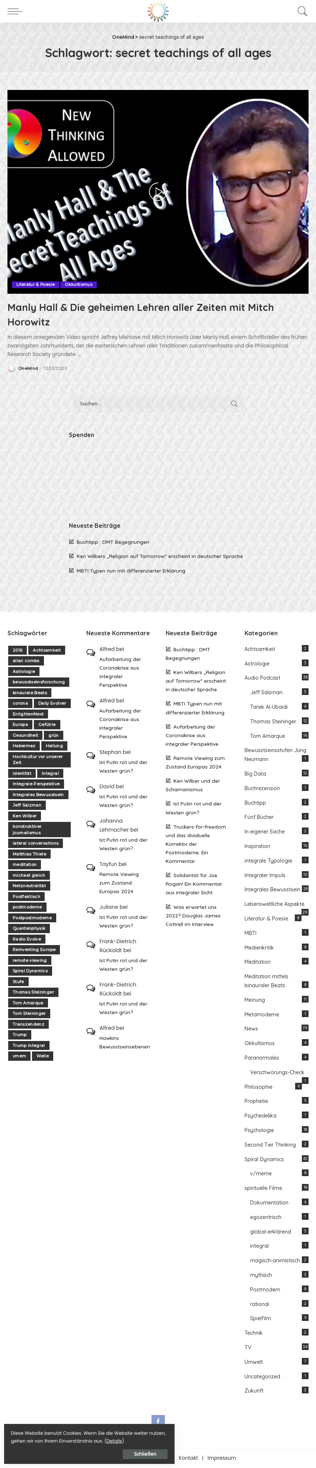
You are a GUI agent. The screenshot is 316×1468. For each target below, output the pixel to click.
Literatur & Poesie (35, 284)
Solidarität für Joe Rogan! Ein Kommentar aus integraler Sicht (194, 883)
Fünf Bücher (259, 817)
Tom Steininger (29, 1013)
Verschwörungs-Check (277, 1072)
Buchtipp (255, 802)
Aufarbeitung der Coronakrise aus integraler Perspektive (120, 671)
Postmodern (265, 1289)
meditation (24, 864)
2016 (17, 649)
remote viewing (30, 960)
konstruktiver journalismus (27, 829)
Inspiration (257, 845)
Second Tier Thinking (270, 1144)
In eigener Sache (265, 831)
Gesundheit (25, 735)
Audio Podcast (262, 677)
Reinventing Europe (34, 949)
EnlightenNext (28, 713)
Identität (22, 773)
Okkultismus (79, 284)
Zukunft (254, 1390)
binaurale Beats (30, 692)
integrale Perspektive (36, 783)
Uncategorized (262, 1376)
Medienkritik (259, 947)
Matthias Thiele (29, 853)
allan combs (26, 660)
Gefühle (46, 724)
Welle (42, 1056)
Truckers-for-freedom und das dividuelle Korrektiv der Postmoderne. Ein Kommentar (196, 843)
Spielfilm (260, 1318)
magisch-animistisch (275, 1260)
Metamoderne (262, 1014)
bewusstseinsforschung (39, 682)
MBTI (250, 932)
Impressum (222, 1458)
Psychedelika (261, 1115)
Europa (20, 724)
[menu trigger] (16, 11)
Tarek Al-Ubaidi (269, 707)
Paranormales (262, 1057)
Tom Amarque (28, 1002)
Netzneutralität (29, 885)
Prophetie (256, 1101)
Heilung (54, 745)
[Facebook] (158, 1421)
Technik (254, 1333)
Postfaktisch (26, 896)
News (251, 1028)
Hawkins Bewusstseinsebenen (124, 1041)
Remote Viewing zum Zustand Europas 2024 (119, 882)
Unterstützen (153, 1458)
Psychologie (259, 1129)
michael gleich (29, 875)
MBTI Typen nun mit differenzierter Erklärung (131, 570)
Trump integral (29, 1045)
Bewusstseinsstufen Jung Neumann (275, 755)
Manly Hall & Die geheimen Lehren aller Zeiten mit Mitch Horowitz (149, 313)
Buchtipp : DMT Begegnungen (113, 542)
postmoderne (27, 907)
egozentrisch (265, 1216)
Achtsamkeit (47, 649)
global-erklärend (270, 1231)
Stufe (18, 981)
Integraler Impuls (265, 875)
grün (53, 735)
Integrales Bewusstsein (38, 794)
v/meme (261, 1173)
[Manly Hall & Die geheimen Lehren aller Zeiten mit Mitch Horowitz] (158, 192)
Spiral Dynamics (30, 970)
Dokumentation (269, 1202)
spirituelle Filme (263, 1188)
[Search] (301, 11)
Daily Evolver (52, 703)
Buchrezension (262, 788)
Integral (50, 773)
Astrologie (24, 671)
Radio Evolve (27, 938)
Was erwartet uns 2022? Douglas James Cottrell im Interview (193, 915)
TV (248, 1347)
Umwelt (254, 1361)
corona (20, 703)
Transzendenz (28, 1023)
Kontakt (188, 1458)
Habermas (24, 745)
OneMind (28, 368)
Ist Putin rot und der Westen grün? (123, 766)
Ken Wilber (24, 815)
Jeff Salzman (27, 805)
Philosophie (258, 1086)
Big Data (255, 773)
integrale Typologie (268, 860)
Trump (20, 1034)
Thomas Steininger (33, 992)
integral (259, 1246)
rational (259, 1303)
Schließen (87, 1452)
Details (83, 1439)
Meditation (258, 962)
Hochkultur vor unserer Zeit (38, 759)
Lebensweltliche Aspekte (274, 904)
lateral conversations (35, 843)
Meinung (255, 999)
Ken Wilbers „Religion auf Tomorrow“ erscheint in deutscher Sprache (160, 556)
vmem (19, 1056)
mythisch (261, 1274)
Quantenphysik (29, 928)
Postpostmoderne (32, 917)
